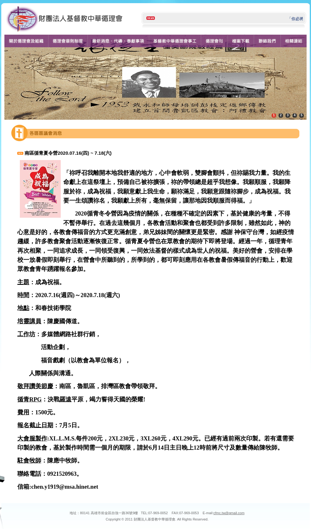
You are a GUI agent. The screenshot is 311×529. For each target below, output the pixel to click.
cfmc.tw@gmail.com (229, 513)
